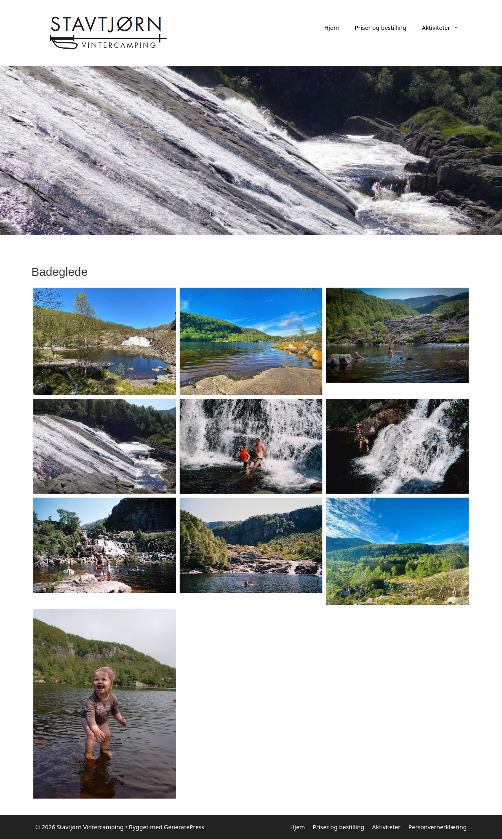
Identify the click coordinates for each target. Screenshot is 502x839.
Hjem (331, 27)
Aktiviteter (444, 27)
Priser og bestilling (380, 27)
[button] (458, 27)
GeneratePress (184, 827)
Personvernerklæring (437, 827)
